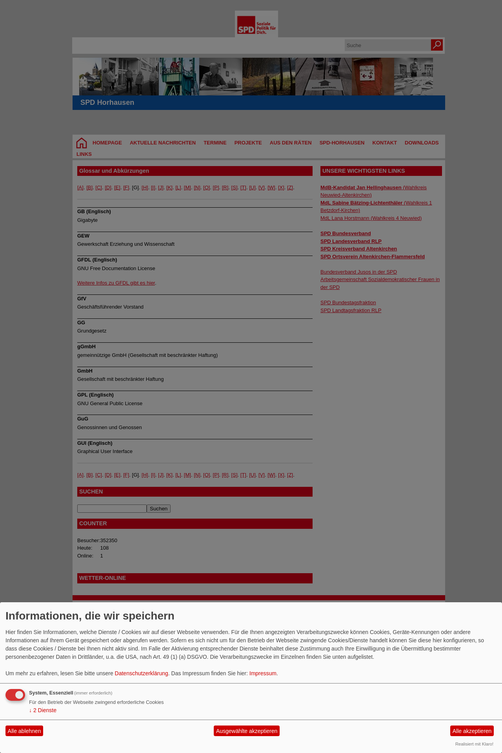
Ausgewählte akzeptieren (246, 731)
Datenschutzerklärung (141, 673)
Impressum (262, 673)
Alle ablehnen (24, 731)
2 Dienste (42, 710)
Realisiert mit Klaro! (474, 744)
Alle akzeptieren (472, 731)
